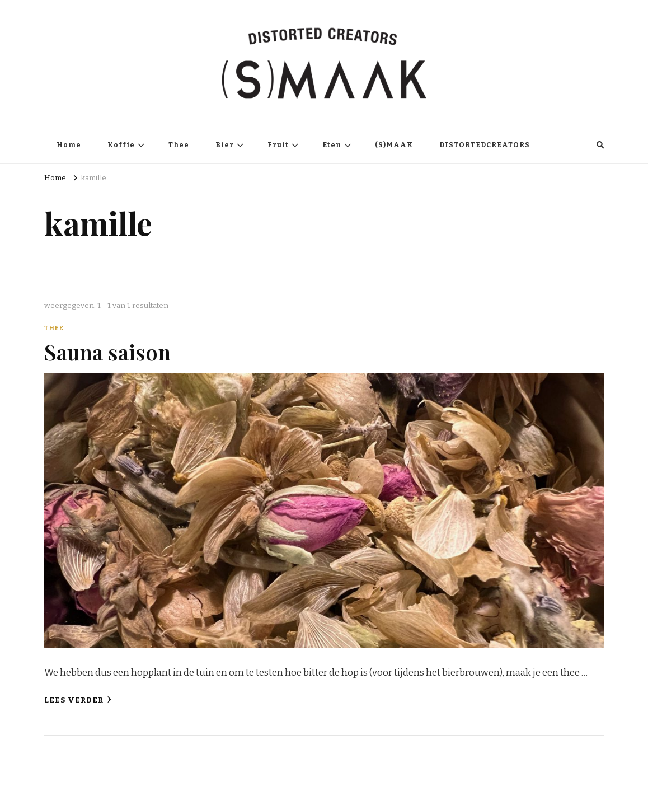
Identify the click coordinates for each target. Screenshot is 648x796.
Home (69, 145)
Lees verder (78, 700)
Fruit (278, 145)
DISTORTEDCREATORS (484, 145)
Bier (224, 145)
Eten (331, 145)
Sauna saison (107, 352)
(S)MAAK (394, 145)
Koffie (121, 145)
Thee (178, 145)
